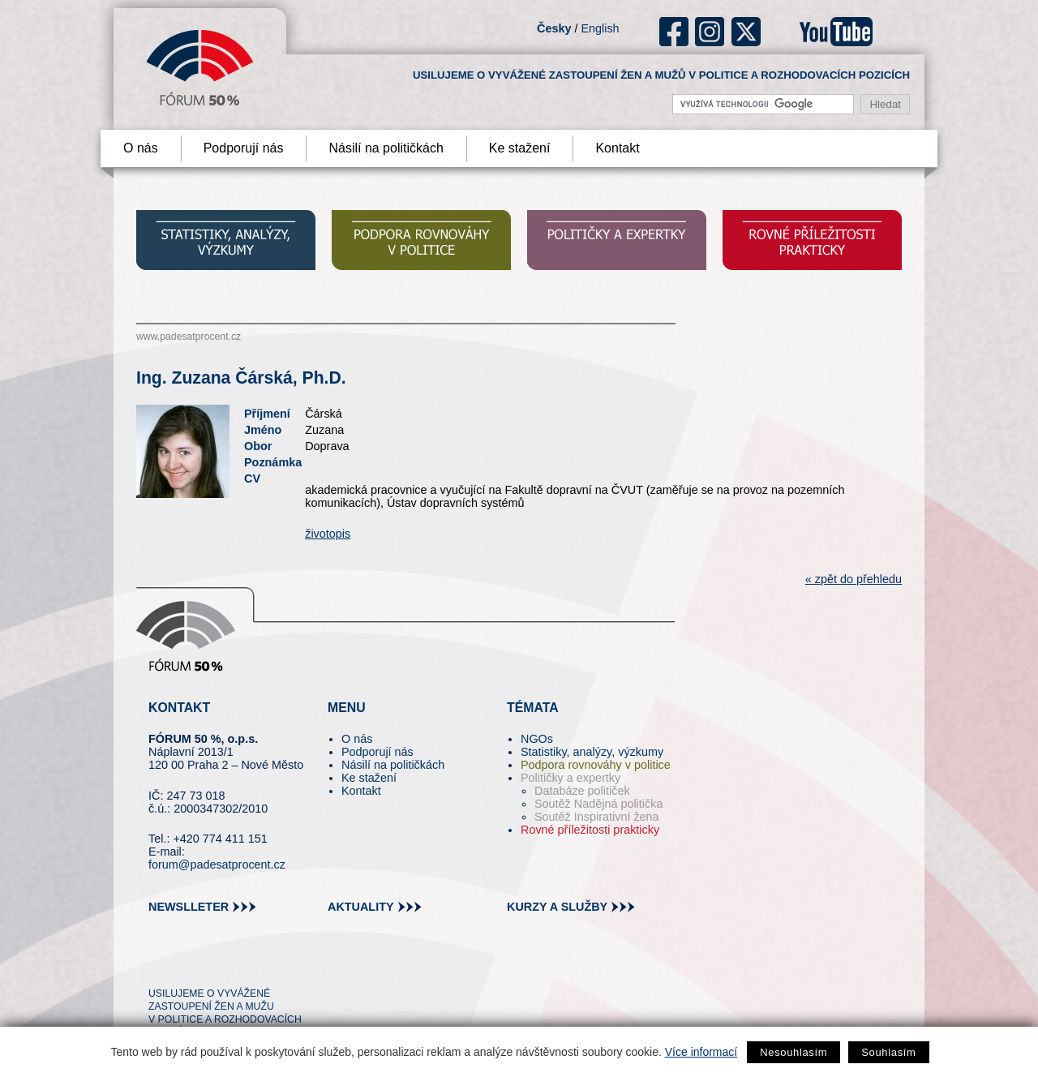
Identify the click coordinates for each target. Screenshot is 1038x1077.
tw (159, 964)
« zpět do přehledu (853, 579)
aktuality (361, 906)
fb (674, 31)
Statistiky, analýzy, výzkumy (592, 751)
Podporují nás (244, 148)
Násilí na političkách (385, 148)
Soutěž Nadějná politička (598, 803)
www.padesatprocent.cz (188, 336)
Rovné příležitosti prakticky (590, 829)
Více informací (701, 1051)
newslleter (188, 906)
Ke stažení (520, 148)
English (600, 28)
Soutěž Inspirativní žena (596, 816)
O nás (140, 148)
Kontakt (617, 148)
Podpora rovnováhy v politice (596, 764)
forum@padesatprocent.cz (216, 864)
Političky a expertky (570, 777)
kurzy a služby (557, 906)
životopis (327, 533)
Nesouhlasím (793, 1052)
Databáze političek (582, 790)
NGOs (537, 738)
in (240, 964)
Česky (554, 28)
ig (710, 31)
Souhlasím (888, 1052)
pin (186, 964)
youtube (836, 31)
